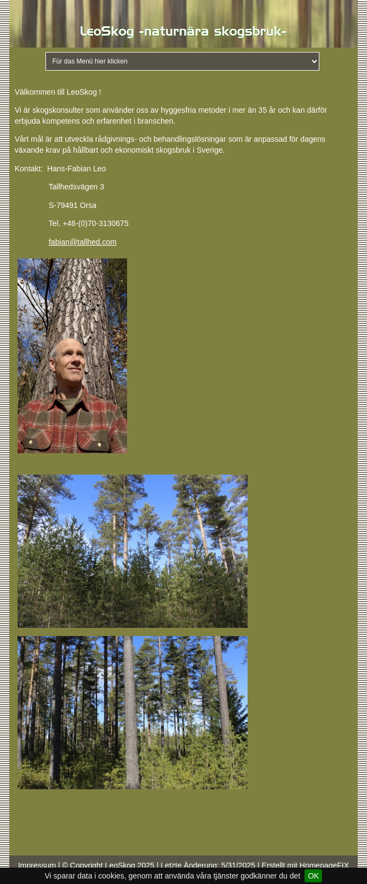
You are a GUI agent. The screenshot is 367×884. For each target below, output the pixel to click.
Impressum (37, 865)
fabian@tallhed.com (83, 242)
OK (313, 875)
